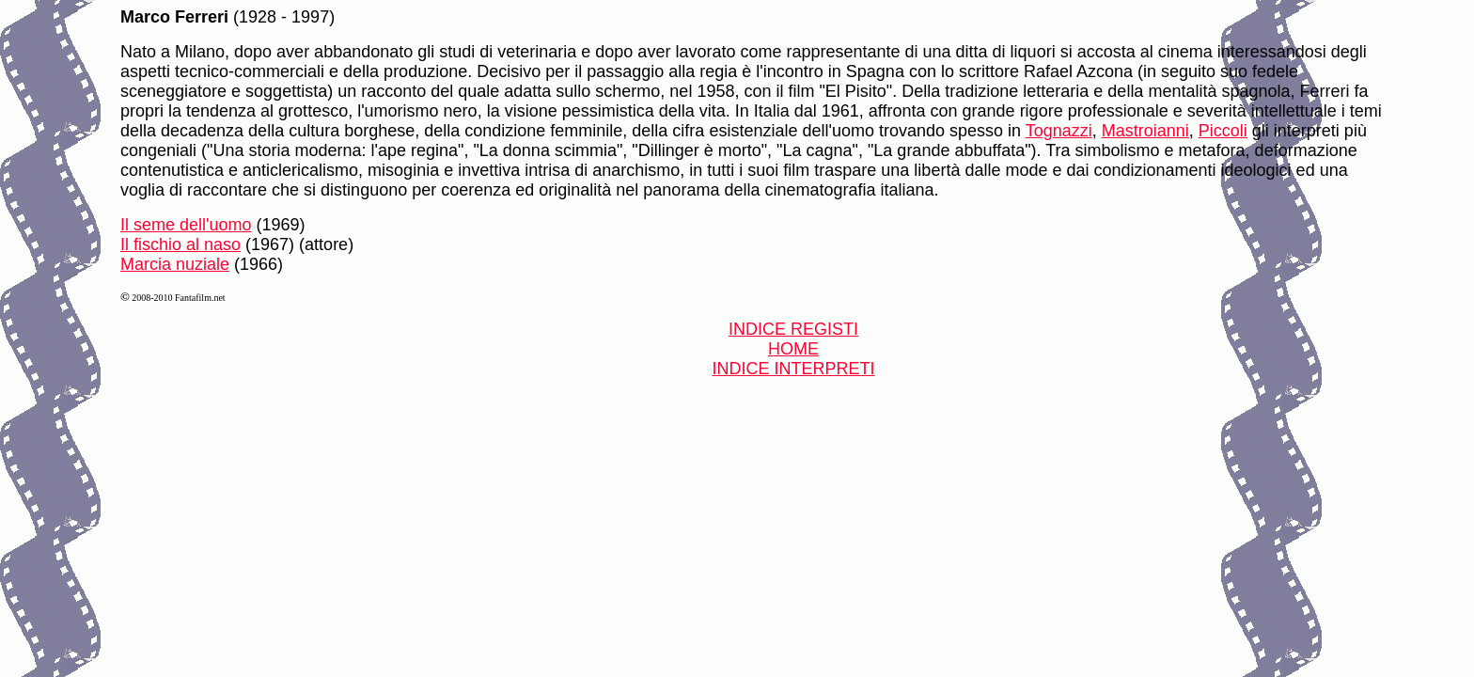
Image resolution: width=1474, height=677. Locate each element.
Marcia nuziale (174, 264)
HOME (793, 348)
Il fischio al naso (180, 244)
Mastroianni (1145, 130)
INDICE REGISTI (793, 329)
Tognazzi (1059, 130)
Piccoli (1223, 130)
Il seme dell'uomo (186, 224)
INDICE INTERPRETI (793, 368)
